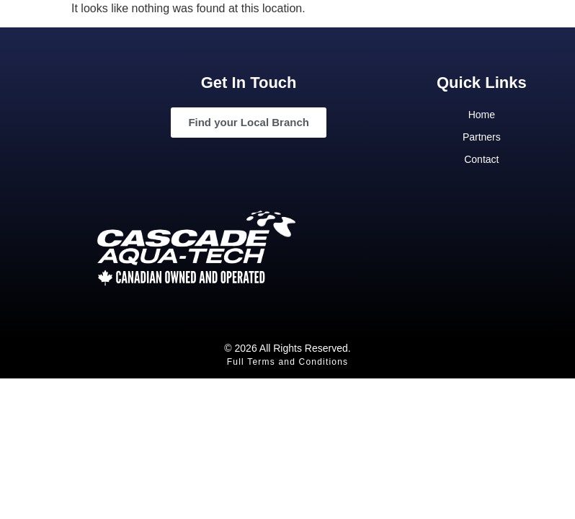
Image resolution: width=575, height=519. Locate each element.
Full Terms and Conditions (288, 362)
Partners (482, 137)
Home (481, 114)
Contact (481, 159)
